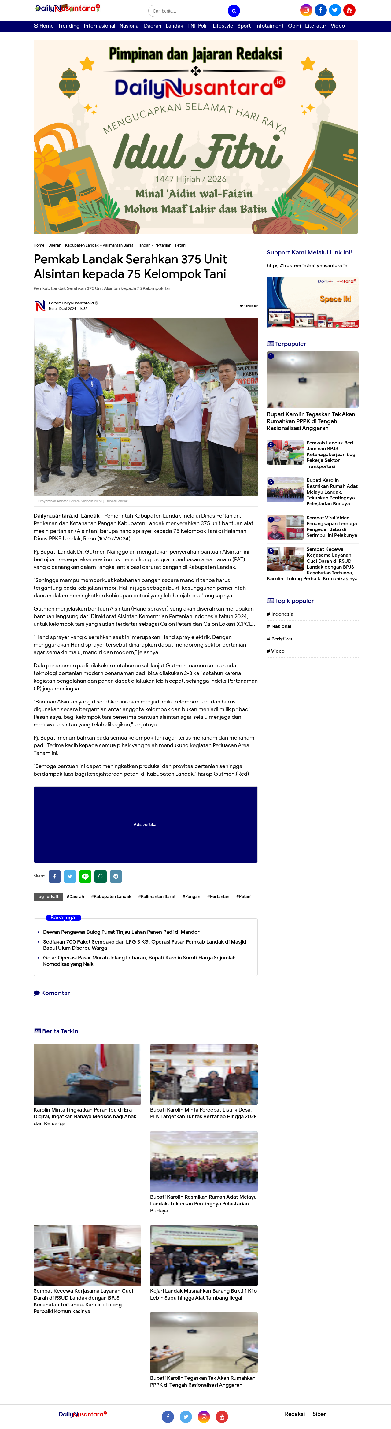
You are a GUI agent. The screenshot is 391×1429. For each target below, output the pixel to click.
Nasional (130, 26)
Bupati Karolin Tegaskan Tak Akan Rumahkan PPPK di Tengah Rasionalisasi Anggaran (203, 1381)
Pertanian (162, 245)
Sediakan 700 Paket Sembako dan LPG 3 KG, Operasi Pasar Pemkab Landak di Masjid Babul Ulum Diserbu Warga (144, 945)
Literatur (315, 26)
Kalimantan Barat (118, 245)
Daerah (152, 26)
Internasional (99, 26)
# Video (276, 651)
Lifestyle (223, 26)
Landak (174, 26)
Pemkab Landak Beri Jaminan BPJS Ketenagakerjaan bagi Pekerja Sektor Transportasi (332, 455)
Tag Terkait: (48, 896)
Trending (68, 26)
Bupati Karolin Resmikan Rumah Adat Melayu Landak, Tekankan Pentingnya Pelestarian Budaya (203, 1204)
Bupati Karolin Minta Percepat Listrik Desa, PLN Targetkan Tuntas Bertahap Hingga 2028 (203, 1113)
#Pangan (191, 896)
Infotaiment (269, 26)
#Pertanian (218, 896)
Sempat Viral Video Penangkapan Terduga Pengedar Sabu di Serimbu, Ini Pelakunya (332, 527)
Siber (319, 1414)
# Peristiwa (279, 639)
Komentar (249, 306)
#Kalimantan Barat (156, 896)
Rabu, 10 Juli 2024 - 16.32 (68, 308)
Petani (180, 245)
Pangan (143, 245)
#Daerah (75, 896)
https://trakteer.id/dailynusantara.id (307, 266)
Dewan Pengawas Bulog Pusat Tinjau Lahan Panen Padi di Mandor (121, 932)
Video (338, 26)
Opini (294, 26)
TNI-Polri (197, 26)
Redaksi (295, 1414)
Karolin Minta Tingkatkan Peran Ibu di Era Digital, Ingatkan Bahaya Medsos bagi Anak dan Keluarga (85, 1116)
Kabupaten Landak (82, 245)
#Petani (244, 896)
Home (44, 26)
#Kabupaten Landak (111, 896)
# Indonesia (280, 614)
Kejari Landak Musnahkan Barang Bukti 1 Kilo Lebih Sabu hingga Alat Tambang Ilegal (203, 1294)
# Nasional (279, 626)
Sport (244, 26)
